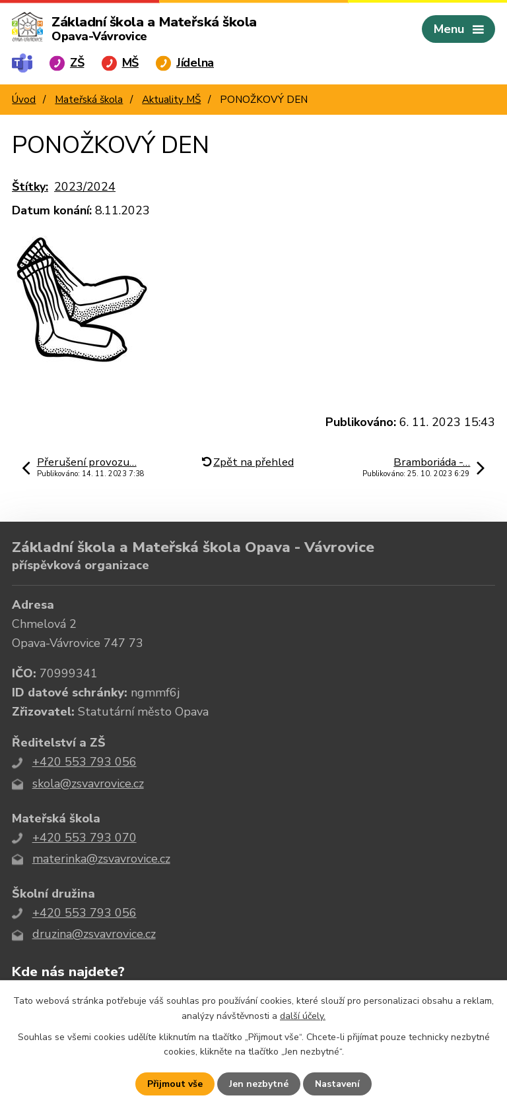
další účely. (302, 1015)
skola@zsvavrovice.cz (88, 783)
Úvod (24, 99)
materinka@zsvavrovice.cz (101, 859)
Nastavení (337, 1084)
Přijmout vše (175, 1084)
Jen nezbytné (258, 1084)
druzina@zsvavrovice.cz (94, 934)
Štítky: (30, 187)
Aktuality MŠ (171, 99)
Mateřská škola (89, 99)
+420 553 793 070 (84, 838)
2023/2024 (85, 187)
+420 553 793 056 (84, 762)
